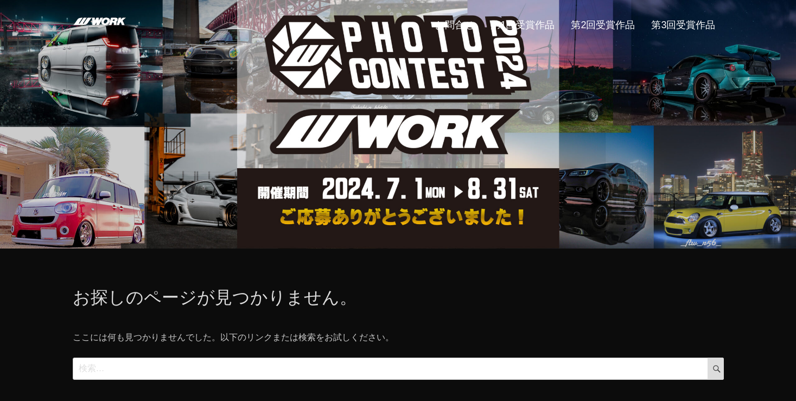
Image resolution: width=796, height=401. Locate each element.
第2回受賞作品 (603, 25)
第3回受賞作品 (683, 25)
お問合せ (454, 25)
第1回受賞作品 (523, 25)
